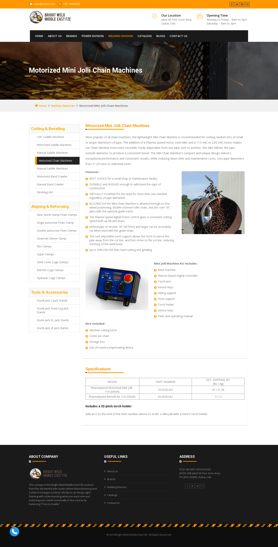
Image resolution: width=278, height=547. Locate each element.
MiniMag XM (45, 192)
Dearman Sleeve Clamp (51, 238)
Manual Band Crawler (50, 184)
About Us (55, 36)
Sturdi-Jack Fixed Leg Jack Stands (53, 310)
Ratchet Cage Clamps (50, 270)
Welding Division (120, 36)
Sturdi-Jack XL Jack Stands (53, 320)
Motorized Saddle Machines (54, 145)
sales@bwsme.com (44, 4)
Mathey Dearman (63, 106)
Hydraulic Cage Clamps (51, 278)
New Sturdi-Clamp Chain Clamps (57, 215)
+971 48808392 (71, 4)
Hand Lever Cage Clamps (52, 262)
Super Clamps (45, 254)
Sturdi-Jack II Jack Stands (52, 300)
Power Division (93, 36)
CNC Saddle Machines (50, 137)
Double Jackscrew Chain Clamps (57, 230)
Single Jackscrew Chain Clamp (55, 222)
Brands (71, 36)
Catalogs (145, 36)
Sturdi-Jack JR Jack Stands (52, 328)
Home (39, 36)
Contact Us (178, 36)
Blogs (160, 36)
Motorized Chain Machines (55, 160)
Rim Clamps (44, 246)
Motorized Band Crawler (52, 176)
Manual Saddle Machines (52, 153)
